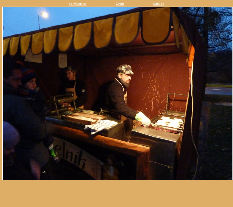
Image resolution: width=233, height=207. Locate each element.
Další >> (158, 3)
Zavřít (120, 3)
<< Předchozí (77, 3)
